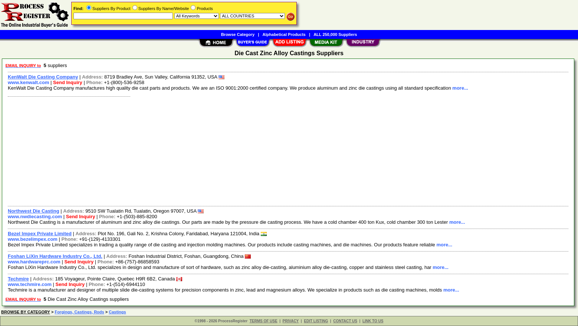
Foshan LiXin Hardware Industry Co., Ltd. (55, 256)
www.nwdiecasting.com (35, 216)
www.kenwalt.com (28, 82)
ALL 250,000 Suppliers (335, 34)
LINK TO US (372, 321)
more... (460, 88)
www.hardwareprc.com (34, 262)
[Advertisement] (227, 150)
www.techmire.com (30, 284)
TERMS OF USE (263, 321)
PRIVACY (291, 321)
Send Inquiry (67, 82)
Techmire (18, 279)
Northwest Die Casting (33, 211)
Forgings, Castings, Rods (79, 312)
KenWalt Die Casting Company (43, 77)
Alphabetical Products (284, 34)
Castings (117, 312)
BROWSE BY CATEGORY (25, 312)
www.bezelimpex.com (33, 239)
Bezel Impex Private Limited (40, 233)
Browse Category (237, 34)
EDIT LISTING (316, 321)
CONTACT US (345, 321)
